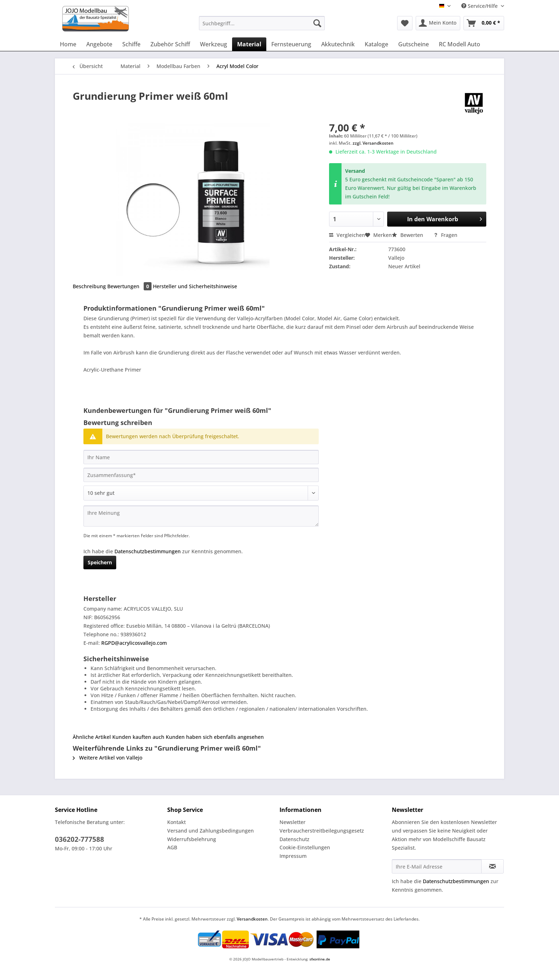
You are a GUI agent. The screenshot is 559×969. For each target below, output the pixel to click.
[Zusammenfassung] (201, 475)
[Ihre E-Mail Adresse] (437, 866)
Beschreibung (89, 286)
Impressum (293, 856)
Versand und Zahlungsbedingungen (210, 830)
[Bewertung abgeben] (201, 493)
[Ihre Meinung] (201, 516)
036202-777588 (79, 839)
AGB (172, 847)
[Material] (249, 44)
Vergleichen (347, 235)
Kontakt (176, 822)
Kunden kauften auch (138, 737)
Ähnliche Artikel (92, 737)
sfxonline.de (319, 959)
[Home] (68, 44)
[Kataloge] (376, 44)
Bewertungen (130, 286)
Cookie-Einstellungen (305, 847)
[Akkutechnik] (338, 44)
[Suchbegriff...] (262, 23)
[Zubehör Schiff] (170, 44)
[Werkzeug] (213, 44)
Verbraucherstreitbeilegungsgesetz (322, 830)
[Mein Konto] (438, 23)
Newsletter (293, 822)
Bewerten (408, 235)
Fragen (445, 235)
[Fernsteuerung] (291, 44)
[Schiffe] (131, 44)
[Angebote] (99, 44)
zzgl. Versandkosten (373, 143)
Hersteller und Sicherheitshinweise (195, 286)
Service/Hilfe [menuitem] (480, 5)
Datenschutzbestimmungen (147, 551)
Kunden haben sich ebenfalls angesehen (215, 737)
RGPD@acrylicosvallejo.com (134, 642)
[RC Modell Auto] (459, 44)
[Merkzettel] (404, 23)
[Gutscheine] (413, 44)
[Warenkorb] (483, 23)
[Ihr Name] (201, 457)
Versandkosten (252, 919)
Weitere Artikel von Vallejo (107, 757)
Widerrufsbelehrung (191, 839)
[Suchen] (317, 23)
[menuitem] (262, 26)
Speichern (100, 562)
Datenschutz (294, 839)
